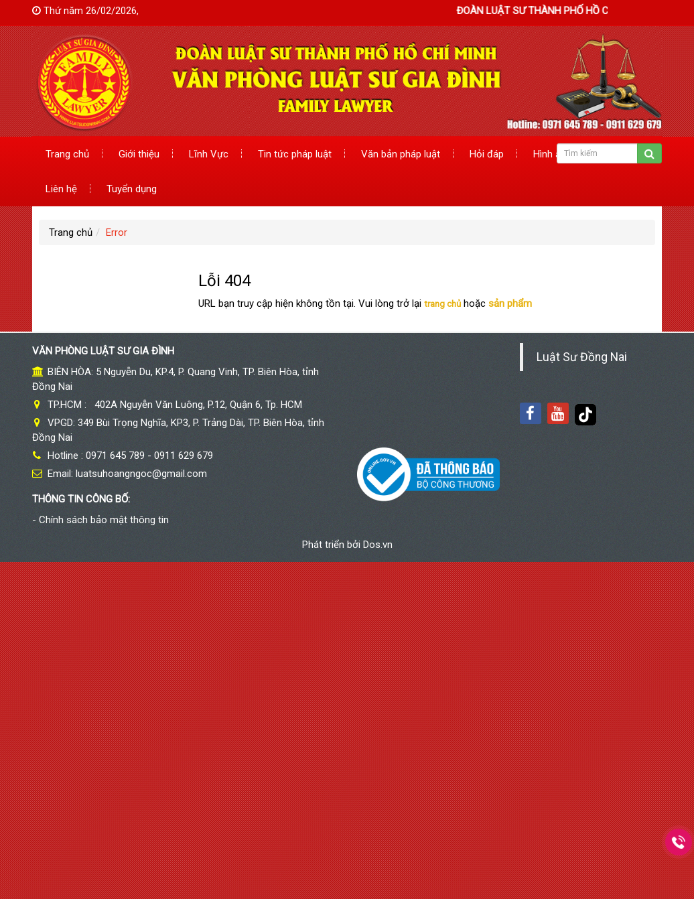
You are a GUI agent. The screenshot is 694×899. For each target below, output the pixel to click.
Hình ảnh (552, 154)
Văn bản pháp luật (400, 154)
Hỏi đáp (487, 154)
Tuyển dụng (132, 189)
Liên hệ (61, 189)
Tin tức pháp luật (295, 154)
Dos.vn (378, 545)
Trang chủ (67, 154)
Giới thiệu (139, 154)
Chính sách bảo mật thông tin (104, 520)
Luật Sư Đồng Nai (582, 357)
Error (116, 232)
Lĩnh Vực (208, 154)
